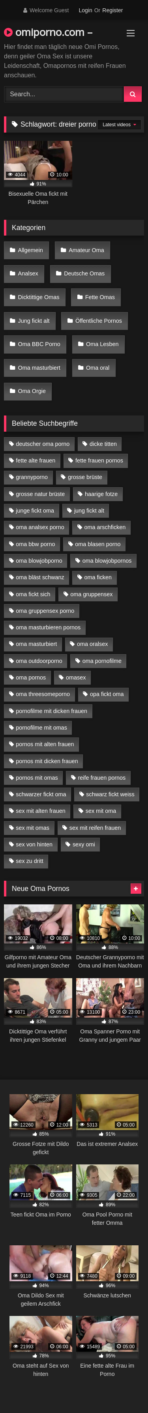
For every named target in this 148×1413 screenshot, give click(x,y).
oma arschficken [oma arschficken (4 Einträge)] (105, 527)
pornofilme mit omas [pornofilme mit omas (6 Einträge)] (41, 727)
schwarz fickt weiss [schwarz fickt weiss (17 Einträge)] (110, 794)
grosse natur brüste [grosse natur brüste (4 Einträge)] (40, 494)
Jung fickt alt (34, 321)
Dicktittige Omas (39, 297)
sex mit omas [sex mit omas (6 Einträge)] (32, 828)
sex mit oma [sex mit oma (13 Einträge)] (101, 811)
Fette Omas (100, 297)
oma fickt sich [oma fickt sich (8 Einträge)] (33, 594)
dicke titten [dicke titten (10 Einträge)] (103, 444)
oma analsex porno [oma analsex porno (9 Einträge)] (40, 527)
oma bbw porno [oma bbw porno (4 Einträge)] (35, 544)
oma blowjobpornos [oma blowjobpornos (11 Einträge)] (107, 561)
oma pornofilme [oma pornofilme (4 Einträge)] (102, 661)
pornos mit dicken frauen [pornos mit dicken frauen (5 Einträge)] (47, 761)
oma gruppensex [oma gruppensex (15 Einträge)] (91, 594)
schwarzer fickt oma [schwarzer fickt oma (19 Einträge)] (41, 794)
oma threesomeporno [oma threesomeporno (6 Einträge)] (43, 694)
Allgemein (30, 250)
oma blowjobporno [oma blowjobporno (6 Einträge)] (39, 561)
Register (112, 10)
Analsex (28, 273)
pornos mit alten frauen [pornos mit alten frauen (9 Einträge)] (45, 744)
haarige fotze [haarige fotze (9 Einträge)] (101, 494)
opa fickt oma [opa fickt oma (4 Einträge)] (107, 694)
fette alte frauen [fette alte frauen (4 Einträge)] (35, 460)
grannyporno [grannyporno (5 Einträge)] (32, 477)
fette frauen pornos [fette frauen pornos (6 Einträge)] (99, 460)
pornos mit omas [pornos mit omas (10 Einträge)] (37, 778)
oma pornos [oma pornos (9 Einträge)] (31, 677)
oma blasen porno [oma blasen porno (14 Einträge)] (97, 544)
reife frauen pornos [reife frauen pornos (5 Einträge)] (102, 778)
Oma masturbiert (39, 368)
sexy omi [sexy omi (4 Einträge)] (84, 844)
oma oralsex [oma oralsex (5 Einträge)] (92, 644)
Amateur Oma (86, 250)
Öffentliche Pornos (98, 321)
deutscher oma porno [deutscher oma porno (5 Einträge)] (42, 444)
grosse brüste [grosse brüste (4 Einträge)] (85, 477)
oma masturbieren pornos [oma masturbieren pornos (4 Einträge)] (48, 627)
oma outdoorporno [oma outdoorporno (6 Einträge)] (39, 661)
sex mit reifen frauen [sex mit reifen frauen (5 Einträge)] (95, 828)
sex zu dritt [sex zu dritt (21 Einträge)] (29, 861)
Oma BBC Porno (39, 344)
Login (85, 10)
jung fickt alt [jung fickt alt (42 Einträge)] (89, 510)
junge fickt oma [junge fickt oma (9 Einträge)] (35, 510)
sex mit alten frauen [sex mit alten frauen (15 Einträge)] (41, 811)
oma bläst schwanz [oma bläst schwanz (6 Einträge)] (40, 577)
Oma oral (97, 368)
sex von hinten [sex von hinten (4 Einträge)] (34, 844)
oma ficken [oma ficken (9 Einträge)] (98, 577)
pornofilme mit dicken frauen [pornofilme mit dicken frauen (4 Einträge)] (51, 711)
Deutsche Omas (84, 273)
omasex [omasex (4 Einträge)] (76, 677)
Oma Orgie (32, 391)
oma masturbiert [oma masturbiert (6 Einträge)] (36, 644)
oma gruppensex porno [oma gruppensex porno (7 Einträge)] (45, 611)
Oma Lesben (102, 344)
